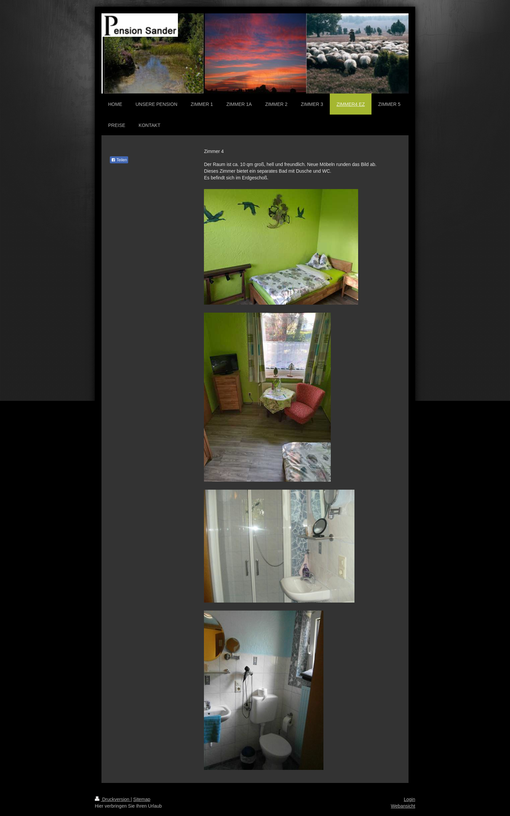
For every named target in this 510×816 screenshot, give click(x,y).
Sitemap (141, 799)
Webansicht (403, 806)
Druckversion (113, 799)
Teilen (119, 160)
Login (409, 799)
